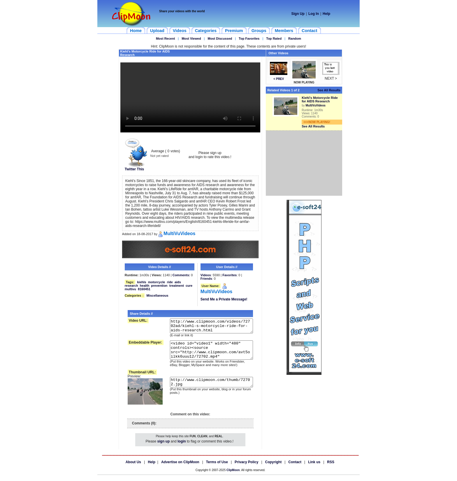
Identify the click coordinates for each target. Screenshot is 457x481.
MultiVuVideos (317, 105)
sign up (163, 447)
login (181, 447)
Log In (313, 14)
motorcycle (156, 282)
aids (178, 282)
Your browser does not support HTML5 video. (190, 97)
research (131, 285)
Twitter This (136, 167)
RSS (330, 468)
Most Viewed (191, 38)
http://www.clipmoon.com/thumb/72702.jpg (207, 390)
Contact (294, 468)
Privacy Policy (246, 468)
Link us (314, 468)
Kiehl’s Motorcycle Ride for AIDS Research (321, 99)
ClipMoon (233, 476)
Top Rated (274, 38)
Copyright (273, 468)
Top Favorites (249, 38)
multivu (130, 289)
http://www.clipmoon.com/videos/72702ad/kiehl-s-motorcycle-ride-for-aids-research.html (207, 327)
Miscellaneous (157, 295)
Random (294, 38)
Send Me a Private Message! (224, 299)
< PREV (280, 79)
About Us (133, 468)
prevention (159, 285)
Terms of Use (217, 468)
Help (326, 14)
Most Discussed (220, 38)
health (144, 285)
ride (170, 282)
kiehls (141, 282)
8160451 (144, 289)
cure (189, 285)
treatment (176, 285)
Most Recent (165, 38)
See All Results (330, 90)
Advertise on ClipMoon (180, 468)
